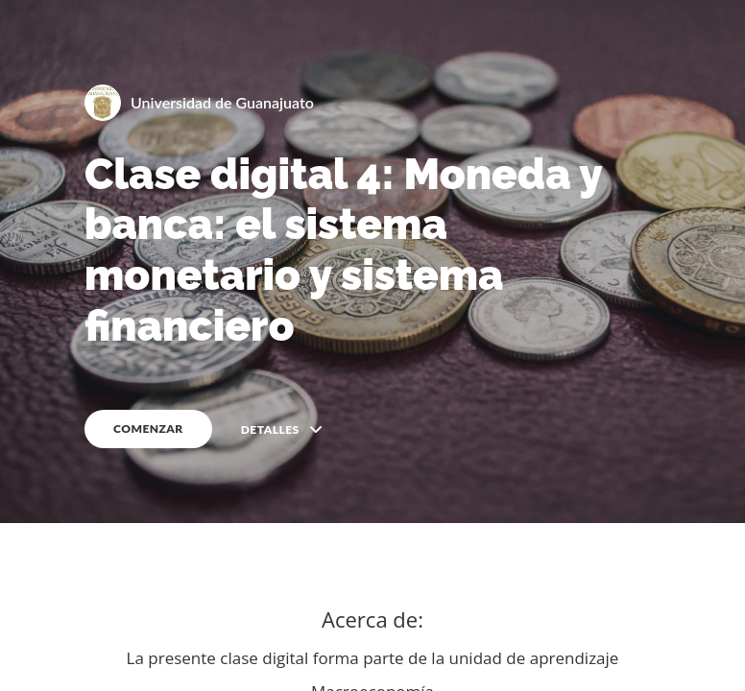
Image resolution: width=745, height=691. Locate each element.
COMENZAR (148, 428)
